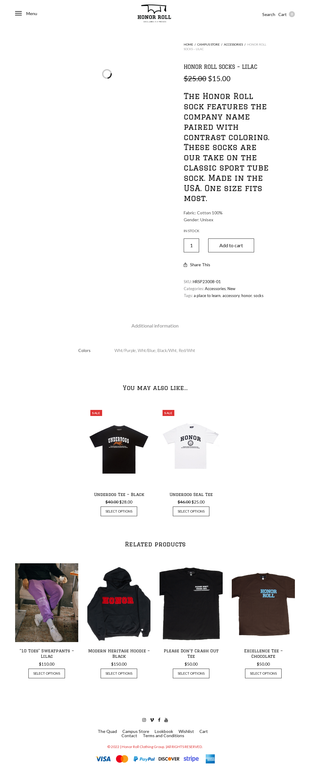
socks (258, 295)
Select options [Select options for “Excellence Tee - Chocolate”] (263, 673)
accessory (231, 295)
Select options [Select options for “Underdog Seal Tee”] (191, 511)
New (231, 288)
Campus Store (208, 44)
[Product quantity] (191, 245)
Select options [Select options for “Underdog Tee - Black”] (118, 511)
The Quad (107, 731)
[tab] (155, 326)
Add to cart (231, 245)
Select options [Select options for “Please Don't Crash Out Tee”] (191, 673)
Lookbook (164, 731)
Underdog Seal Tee (191, 494)
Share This (197, 264)
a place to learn (207, 295)
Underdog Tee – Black (119, 494)
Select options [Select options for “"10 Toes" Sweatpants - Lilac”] (46, 673)
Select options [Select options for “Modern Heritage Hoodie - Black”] (118, 673)
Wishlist (186, 731)
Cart (286, 14)
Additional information (155, 325)
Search (268, 14)
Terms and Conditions (163, 736)
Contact (129, 736)
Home (188, 44)
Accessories (233, 44)
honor (246, 295)
